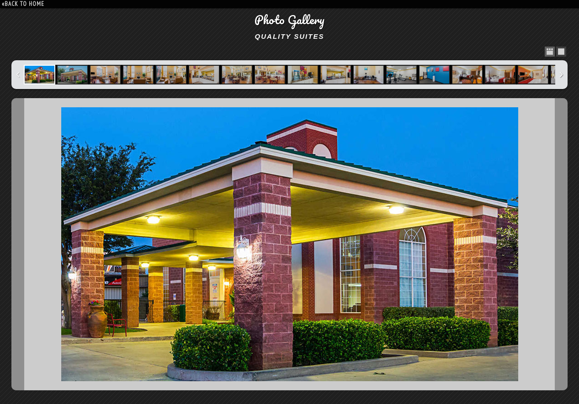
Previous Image (17, 244)
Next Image (561, 244)
